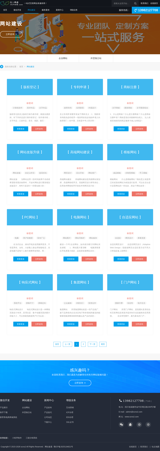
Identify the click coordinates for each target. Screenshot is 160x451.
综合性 (130, 303)
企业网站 (63, 58)
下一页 (92, 344)
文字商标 (116, 108)
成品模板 (117, 173)
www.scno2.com (132, 417)
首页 (5, 10)
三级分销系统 (31, 438)
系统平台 (17, 303)
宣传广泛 (41, 238)
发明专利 (68, 108)
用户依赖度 (28, 238)
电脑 (17, 238)
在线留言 (154, 3)
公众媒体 (68, 303)
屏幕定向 (42, 303)
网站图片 (67, 238)
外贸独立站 (96, 58)
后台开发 (80, 173)
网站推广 (92, 173)
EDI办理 (69, 417)
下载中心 (48, 422)
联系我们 (144, 3)
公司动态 (48, 417)
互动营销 (70, 407)
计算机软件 (17, 108)
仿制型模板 (130, 173)
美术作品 (31, 108)
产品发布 (48, 407)
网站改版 (16, 173)
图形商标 (128, 108)
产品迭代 (48, 412)
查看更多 (21, 129)
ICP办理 (69, 412)
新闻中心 (59, 10)
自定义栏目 (30, 173)
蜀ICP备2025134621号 (63, 447)
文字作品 (43, 108)
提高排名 (43, 173)
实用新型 (80, 108)
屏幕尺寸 (30, 303)
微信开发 (17, 10)
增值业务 (74, 10)
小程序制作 (17, 438)
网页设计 (68, 173)
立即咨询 (11, 34)
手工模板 (143, 173)
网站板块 (93, 238)
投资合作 (92, 303)
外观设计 (92, 108)
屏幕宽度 (141, 238)
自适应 (118, 238)
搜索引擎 (119, 303)
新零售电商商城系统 (8, 417)
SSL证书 (69, 422)
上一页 (67, 344)
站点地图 (155, 447)
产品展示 (4, 407)
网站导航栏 (80, 238)
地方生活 (141, 303)
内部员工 (80, 303)
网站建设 (31, 10)
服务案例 (45, 10)
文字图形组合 (142, 108)
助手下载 (4, 412)
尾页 (103, 344)
